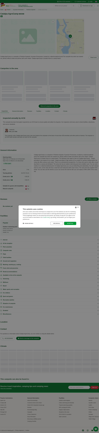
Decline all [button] (56, 223)
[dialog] (49, 216)
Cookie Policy (46, 217)
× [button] (78, 207)
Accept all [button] (70, 223)
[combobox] (76, 207)
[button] (28, 223)
